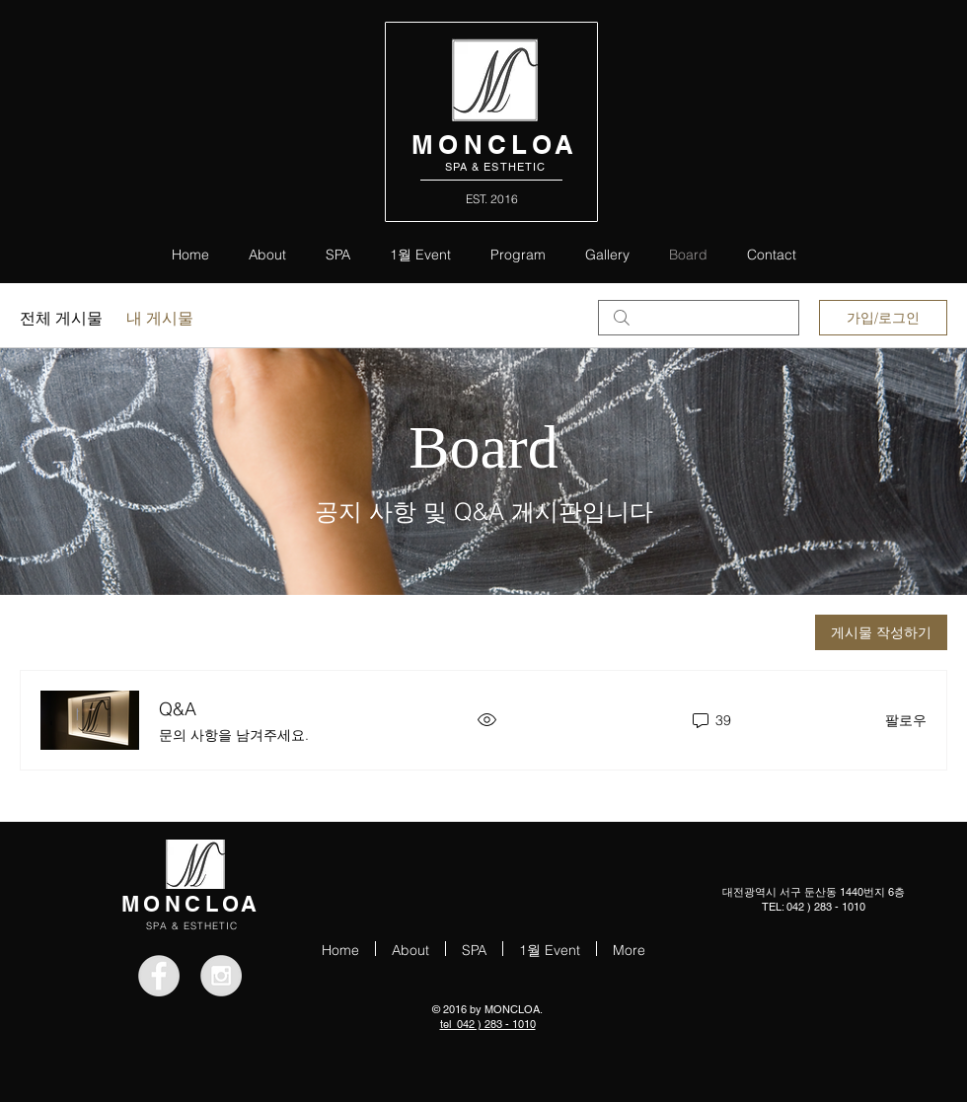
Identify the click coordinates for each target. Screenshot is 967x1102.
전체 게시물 (61, 318)
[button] (518, 253)
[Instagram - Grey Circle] (221, 975)
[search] (698, 317)
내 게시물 (159, 318)
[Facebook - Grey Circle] (159, 975)
